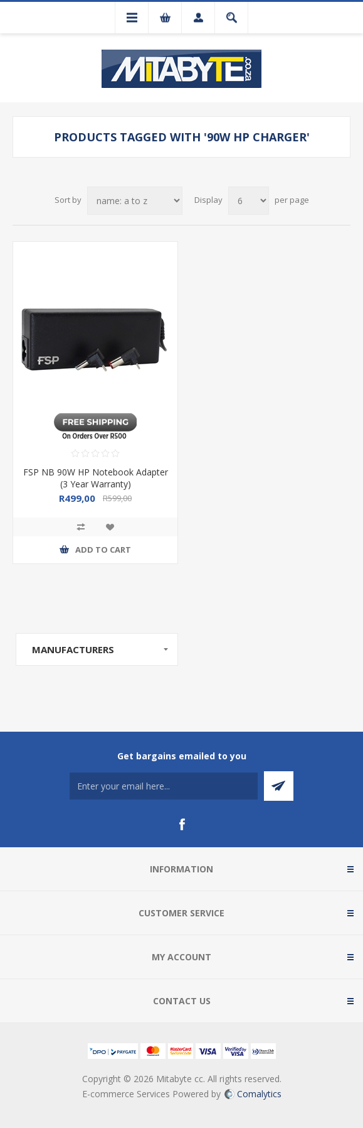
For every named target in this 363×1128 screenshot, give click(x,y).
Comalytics (252, 1094)
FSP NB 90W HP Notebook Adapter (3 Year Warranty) (95, 478)
